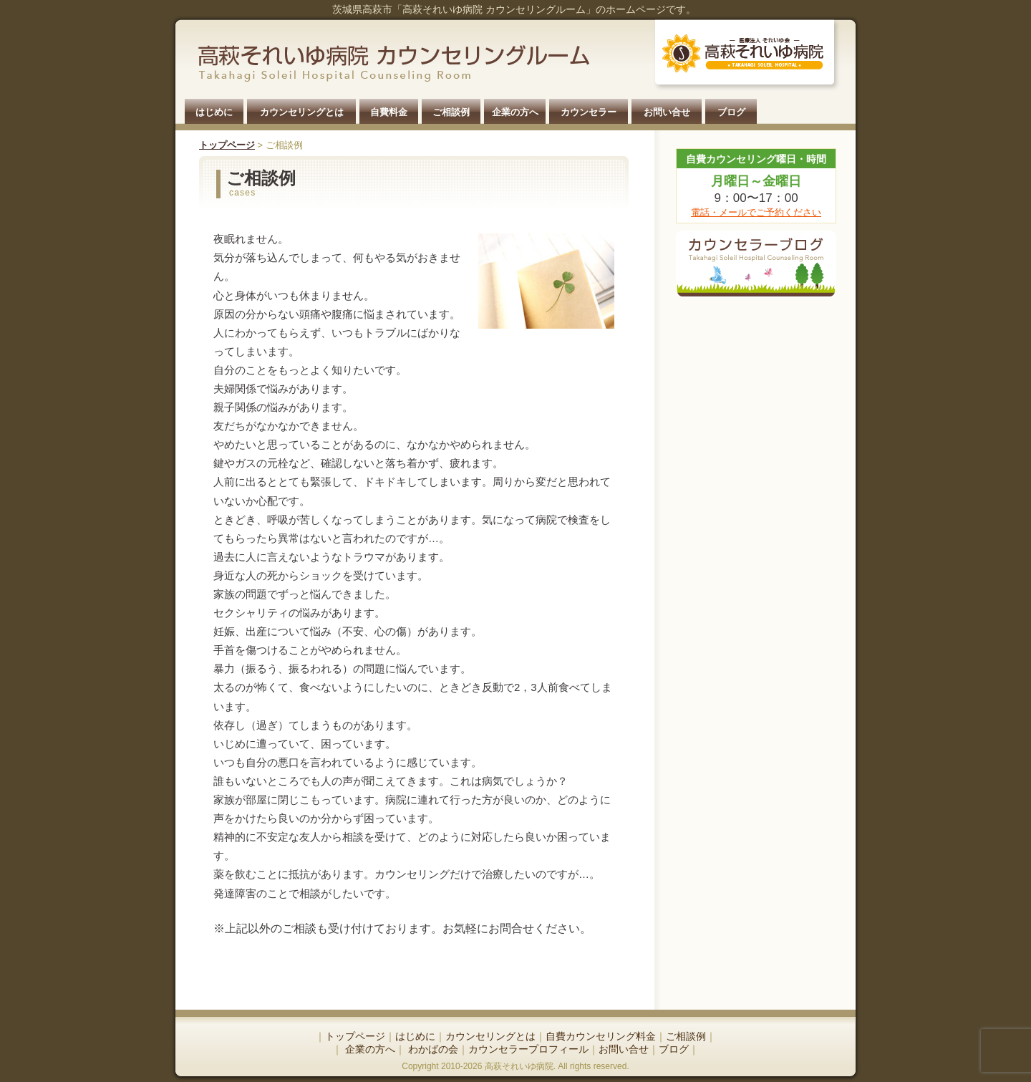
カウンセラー (588, 112)
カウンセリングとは (302, 112)
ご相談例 (451, 112)
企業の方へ (515, 112)
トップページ (227, 145)
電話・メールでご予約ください (756, 212)
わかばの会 (431, 1049)
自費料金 (388, 112)
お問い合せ (667, 112)
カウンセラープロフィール (528, 1049)
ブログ (731, 112)
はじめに (214, 112)
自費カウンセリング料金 (601, 1036)
